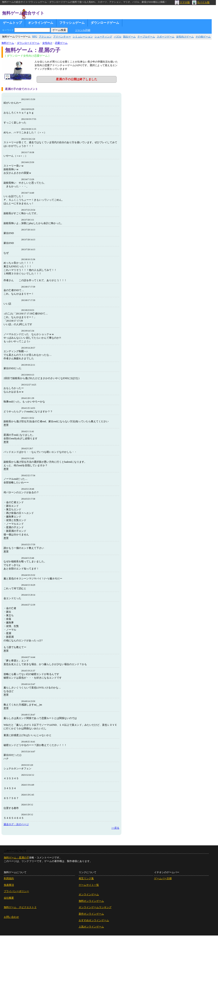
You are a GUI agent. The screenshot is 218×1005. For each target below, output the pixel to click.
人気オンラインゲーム (91, 926)
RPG (34, 36)
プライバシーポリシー (16, 891)
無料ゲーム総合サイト (23, 13)
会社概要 (9, 897)
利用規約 (9, 878)
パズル (117, 36)
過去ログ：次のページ (16, 824)
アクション (45, 36)
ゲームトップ (12, 22)
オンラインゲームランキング (95, 907)
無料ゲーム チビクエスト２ (20, 907)
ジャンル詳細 (82, 30)
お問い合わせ (11, 916)
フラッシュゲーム (72, 22)
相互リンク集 (86, 878)
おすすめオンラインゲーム (94, 920)
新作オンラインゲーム (91, 913)
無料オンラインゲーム (91, 900)
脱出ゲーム (129, 36)
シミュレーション (83, 36)
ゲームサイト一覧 (89, 884)
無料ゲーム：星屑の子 (16, 857)
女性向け (47, 42)
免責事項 (9, 884)
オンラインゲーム (40, 22)
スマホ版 (182, 2)
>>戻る (115, 827)
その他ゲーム (203, 36)
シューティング (103, 36)
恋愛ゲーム (61, 42)
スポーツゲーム (165, 36)
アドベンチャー (62, 36)
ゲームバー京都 (163, 878)
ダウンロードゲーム (105, 22)
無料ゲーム (7, 42)
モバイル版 (201, 2)
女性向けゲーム (185, 36)
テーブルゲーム (146, 36)
